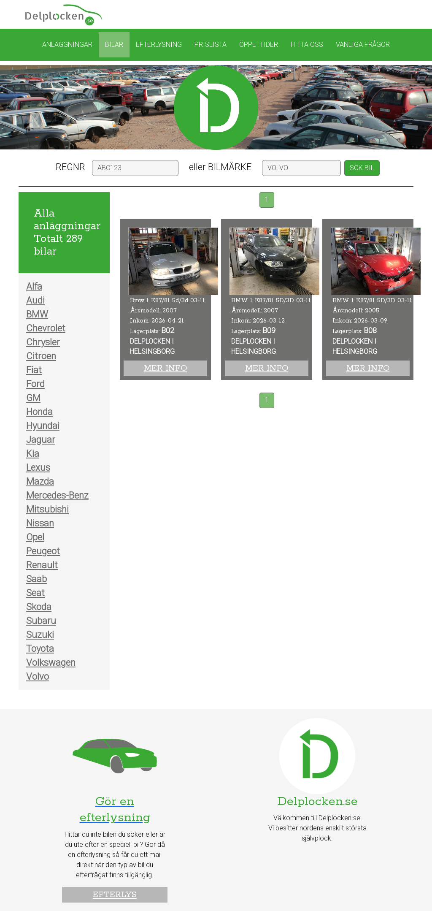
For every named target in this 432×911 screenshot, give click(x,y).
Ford (35, 384)
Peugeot (43, 551)
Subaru (41, 620)
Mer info (165, 368)
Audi (35, 300)
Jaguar (40, 439)
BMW (37, 314)
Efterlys (115, 894)
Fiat (34, 370)
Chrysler (43, 342)
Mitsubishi (47, 509)
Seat (35, 593)
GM (33, 398)
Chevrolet (45, 328)
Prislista (210, 45)
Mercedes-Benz (57, 495)
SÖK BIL (362, 168)
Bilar (114, 45)
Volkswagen (51, 662)
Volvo (37, 676)
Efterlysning (159, 45)
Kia (32, 453)
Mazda (40, 481)
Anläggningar (67, 45)
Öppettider (258, 45)
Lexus (38, 467)
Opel (35, 537)
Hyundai (42, 425)
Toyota (40, 648)
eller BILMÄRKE (220, 167)
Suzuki (40, 634)
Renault (42, 565)
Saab (36, 579)
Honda (39, 412)
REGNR (70, 167)
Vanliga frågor (363, 45)
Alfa (34, 286)
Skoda (38, 607)
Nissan (40, 523)
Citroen (41, 356)
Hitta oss (307, 45)
